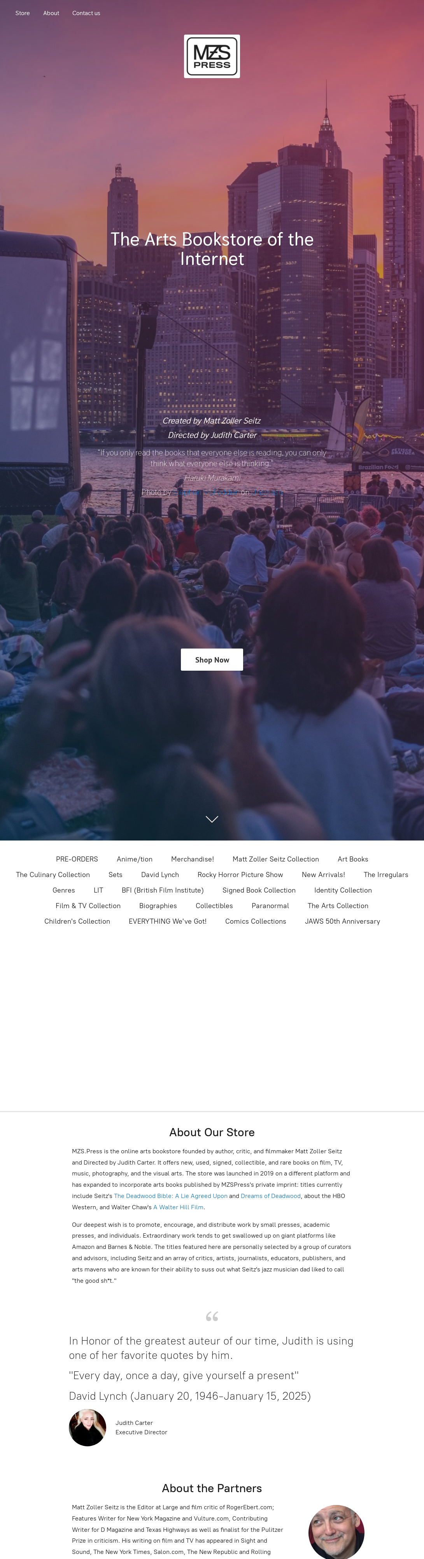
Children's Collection (77, 921)
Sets (116, 874)
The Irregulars (386, 874)
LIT (98, 890)
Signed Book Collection (259, 890)
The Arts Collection (338, 906)
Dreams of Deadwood (270, 1196)
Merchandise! (192, 859)
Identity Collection (343, 890)
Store (23, 13)
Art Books (353, 859)
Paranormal (270, 906)
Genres (64, 890)
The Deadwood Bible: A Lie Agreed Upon (171, 1196)
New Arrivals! (323, 874)
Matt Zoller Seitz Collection (276, 859)
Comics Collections (255, 921)
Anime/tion (134, 859)
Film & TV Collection (88, 906)
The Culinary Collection (53, 874)
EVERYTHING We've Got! (168, 921)
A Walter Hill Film (178, 1207)
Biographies (158, 906)
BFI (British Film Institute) (163, 890)
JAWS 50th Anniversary (342, 921)
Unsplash (266, 492)
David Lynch (160, 874)
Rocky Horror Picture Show (240, 874)
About (51, 13)
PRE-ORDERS (77, 859)
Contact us (86, 13)
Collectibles (214, 906)
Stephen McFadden (206, 492)
